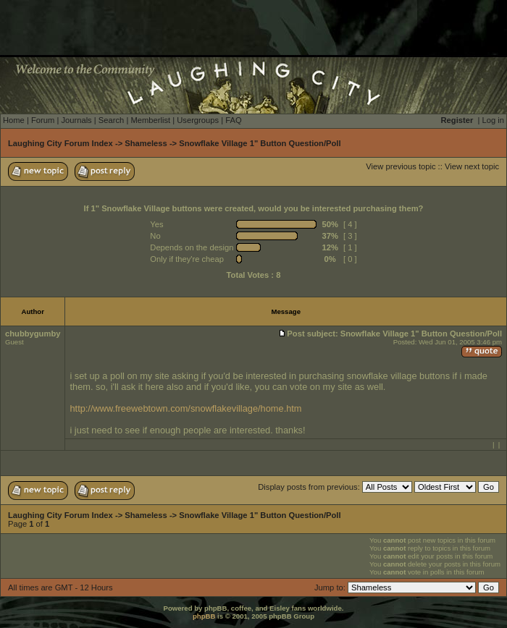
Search (111, 120)
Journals (76, 120)
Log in (493, 120)
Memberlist (150, 120)
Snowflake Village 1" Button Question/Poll (259, 143)
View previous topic (400, 166)
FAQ (233, 120)
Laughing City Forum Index (60, 143)
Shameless (146, 143)
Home (14, 120)
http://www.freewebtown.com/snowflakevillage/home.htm (185, 408)
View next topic (472, 166)
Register (457, 120)
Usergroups (198, 120)
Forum (42, 120)
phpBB (204, 616)
